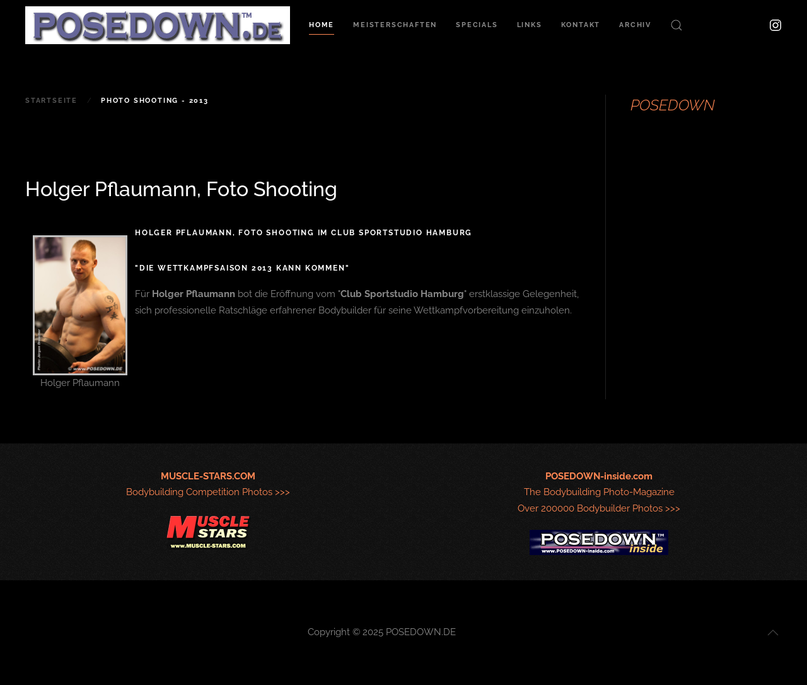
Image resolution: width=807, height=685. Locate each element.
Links (529, 25)
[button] (676, 25)
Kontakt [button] (581, 25)
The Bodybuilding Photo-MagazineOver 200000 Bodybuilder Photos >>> (599, 493)
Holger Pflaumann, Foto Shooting (181, 189)
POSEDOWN (672, 105)
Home (321, 25)
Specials (476, 25)
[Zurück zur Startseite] (157, 25)
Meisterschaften (395, 25)
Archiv (635, 25)
